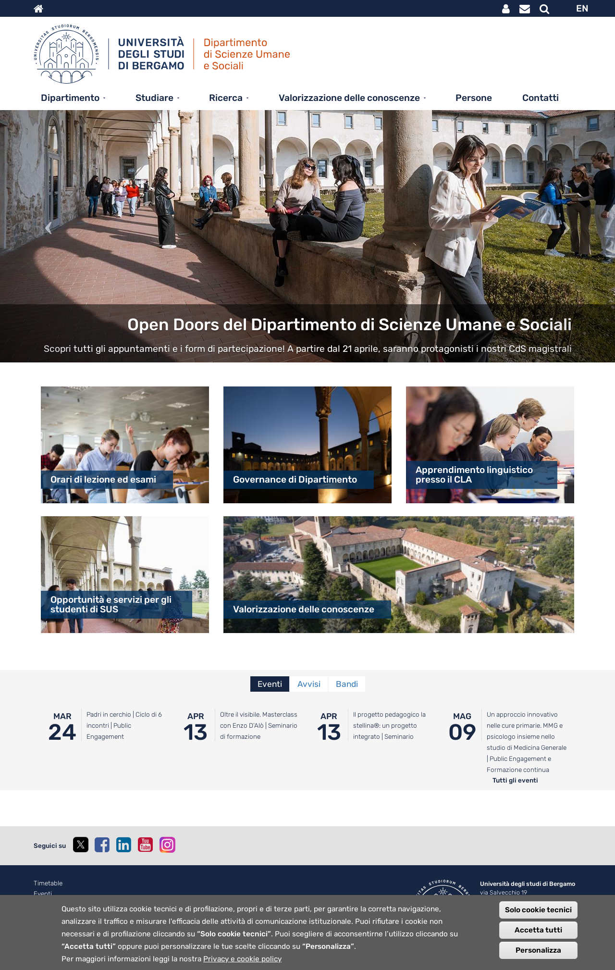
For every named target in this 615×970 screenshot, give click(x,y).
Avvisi (308, 684)
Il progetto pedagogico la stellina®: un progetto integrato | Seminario (389, 725)
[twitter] (80, 845)
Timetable (48, 883)
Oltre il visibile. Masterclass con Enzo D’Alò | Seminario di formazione (258, 725)
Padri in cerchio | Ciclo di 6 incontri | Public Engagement (124, 725)
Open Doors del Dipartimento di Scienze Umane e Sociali (349, 325)
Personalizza (538, 950)
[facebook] (101, 844)
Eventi (270, 684)
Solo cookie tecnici (538, 910)
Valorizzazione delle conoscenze (349, 97)
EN (582, 8)
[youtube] (145, 844)
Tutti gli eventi (515, 780)
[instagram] (167, 845)
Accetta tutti (538, 930)
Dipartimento (70, 97)
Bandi (347, 684)
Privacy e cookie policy (242, 959)
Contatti (540, 97)
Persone (473, 97)
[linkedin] (123, 844)
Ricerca (226, 97)
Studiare (154, 97)
